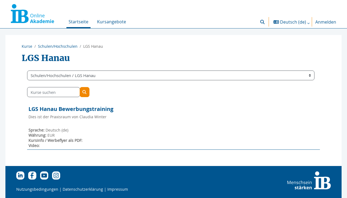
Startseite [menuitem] (78, 22)
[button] (262, 21)
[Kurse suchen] (61, 92)
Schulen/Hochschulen (58, 46)
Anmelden (325, 22)
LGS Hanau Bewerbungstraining (78, 109)
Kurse (27, 46)
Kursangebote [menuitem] (111, 22)
